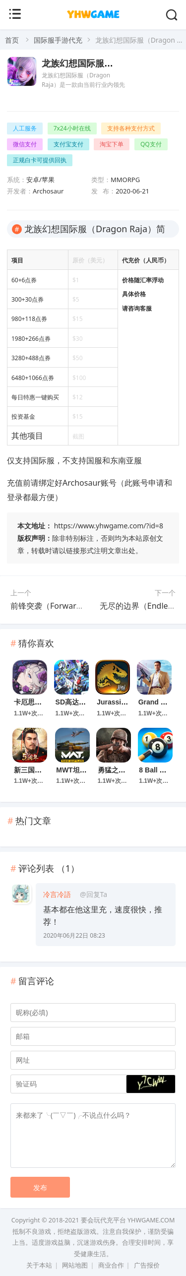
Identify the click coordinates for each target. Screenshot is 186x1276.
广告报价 (147, 1265)
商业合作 (111, 1265)
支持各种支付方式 (131, 128)
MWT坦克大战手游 (85, 770)
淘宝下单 (112, 144)
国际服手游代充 (58, 40)
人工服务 (25, 128)
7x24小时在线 (72, 128)
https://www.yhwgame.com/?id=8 (108, 525)
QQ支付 (151, 144)
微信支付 (25, 144)
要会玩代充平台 (103, 1220)
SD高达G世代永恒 (84, 702)
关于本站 (39, 1265)
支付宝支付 (68, 144)
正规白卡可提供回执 (39, 160)
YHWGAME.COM (151, 1220)
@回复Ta (93, 894)
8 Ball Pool (157, 770)
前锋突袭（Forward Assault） (64, 605)
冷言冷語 (57, 894)
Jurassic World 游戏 (129, 702)
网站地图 (75, 1265)
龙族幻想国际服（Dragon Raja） (108, 63)
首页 (12, 40)
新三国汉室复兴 (38, 770)
